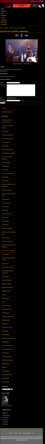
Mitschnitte (4, 22)
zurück (10, 433)
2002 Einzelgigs (5, 254)
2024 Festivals (5, 131)
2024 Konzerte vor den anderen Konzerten (7, 121)
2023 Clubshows (5, 142)
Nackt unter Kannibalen (19, 28)
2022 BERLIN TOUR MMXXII (8, 153)
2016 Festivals (5, 169)
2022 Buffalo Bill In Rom (7, 149)
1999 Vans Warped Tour (7, 287)
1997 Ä (3, 302)
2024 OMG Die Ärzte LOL (8, 135)
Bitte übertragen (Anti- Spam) (3, 100)
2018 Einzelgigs (5, 166)
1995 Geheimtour (6, 320)
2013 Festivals (5, 177)
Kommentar (3, 85)
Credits (3, 17)
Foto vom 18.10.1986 (6, 405)
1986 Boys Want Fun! (7, 356)
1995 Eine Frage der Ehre (8, 316)
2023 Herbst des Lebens (7, 138)
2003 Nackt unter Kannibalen (8, 250)
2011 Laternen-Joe (6, 203)
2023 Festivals (5, 146)
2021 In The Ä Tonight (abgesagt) (7, 157)
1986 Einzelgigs (5, 352)
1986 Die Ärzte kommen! (7, 360)
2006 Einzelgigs (5, 221)
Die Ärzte (4, 108)
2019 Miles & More (6, 162)
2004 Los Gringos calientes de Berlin (9, 233)
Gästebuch (4, 15)
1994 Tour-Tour (5, 323)
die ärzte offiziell (27, 433)
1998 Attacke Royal (6, 291)
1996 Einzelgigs (5, 312)
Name (1, 82)
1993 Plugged (5, 331)
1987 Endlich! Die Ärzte (7, 349)
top (33, 433)
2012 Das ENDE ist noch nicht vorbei (9, 194)
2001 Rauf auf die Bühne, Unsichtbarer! (8, 271)
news (20, 433)
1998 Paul (4, 294)
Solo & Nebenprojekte (7, 111)
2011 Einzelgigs (5, 199)
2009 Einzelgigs (5, 206)
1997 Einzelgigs (5, 298)
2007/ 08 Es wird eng (7, 213)
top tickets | (33, 1)
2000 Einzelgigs (5, 276)
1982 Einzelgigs (5, 382)
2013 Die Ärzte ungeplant (8, 173)
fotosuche (5, 386)
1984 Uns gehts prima (7, 374)
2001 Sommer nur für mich (8, 267)
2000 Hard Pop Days (6, 280)
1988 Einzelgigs (5, 334)
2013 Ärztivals (5, 180)
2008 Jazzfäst (5, 210)
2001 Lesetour (5, 263)
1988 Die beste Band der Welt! (9, 338)
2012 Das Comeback (6, 190)
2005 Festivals (5, 224)
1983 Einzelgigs (5, 378)
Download (3, 19)
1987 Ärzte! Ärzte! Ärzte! (7, 345)
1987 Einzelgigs (5, 342)
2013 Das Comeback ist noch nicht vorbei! (8, 185)
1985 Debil (4, 367)
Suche (2, 13)
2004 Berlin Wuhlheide (7, 228)
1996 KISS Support (6, 305)
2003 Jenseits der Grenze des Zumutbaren (9, 246)
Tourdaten (3, 11)
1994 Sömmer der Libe (7, 327)
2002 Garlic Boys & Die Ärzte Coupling (8, 259)
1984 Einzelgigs (5, 371)
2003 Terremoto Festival (7, 241)
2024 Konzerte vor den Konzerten (7, 126)
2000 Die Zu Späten (6, 283)
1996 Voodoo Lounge (7, 309)
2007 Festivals (5, 217)
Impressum (4, 24)
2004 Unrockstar (5, 237)
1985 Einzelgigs (5, 363)
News (2, 9)
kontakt (15, 433)
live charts (41, 1)
